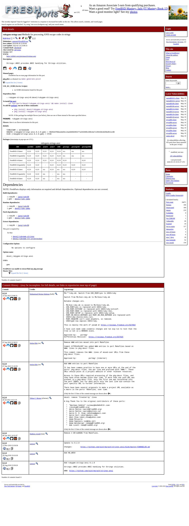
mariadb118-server (172, 117)
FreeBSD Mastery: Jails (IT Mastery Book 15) (141, 8)
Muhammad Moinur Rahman (40, 302)
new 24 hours (170, 232)
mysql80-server (171, 122)
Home (168, 174)
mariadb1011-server (173, 101)
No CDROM (170, 218)
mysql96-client (171, 131)
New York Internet (171, 42)
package (14, 107)
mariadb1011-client (173, 98)
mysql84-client (171, 125)
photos (133, 11)
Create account (171, 35)
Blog (167, 68)
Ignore (168, 210)
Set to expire (170, 226)
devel (8, 38)
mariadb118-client (172, 114)
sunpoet (32, 478)
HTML (173, 521)
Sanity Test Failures (172, 181)
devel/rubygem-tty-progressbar (27, 245)
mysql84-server (171, 128)
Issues (168, 57)
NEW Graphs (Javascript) (174, 195)
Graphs (168, 193)
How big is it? (170, 62)
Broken (168, 205)
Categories (169, 176)
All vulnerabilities (176, 156)
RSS (183, 521)
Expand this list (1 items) (19, 281)
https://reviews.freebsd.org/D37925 (106, 354)
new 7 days (170, 237)
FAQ (167, 59)
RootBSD (176, 44)
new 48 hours (170, 235)
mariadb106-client (172, 104)
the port (13, 103)
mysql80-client (171, 120)
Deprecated (170, 208)
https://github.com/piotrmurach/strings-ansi (21, 57)
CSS (177, 521)
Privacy (168, 66)
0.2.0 (4, 38)
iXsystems (180, 42)
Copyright (155, 523)
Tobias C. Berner (35, 426)
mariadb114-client (172, 109)
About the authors (172, 55)
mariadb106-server (172, 106)
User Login (169, 33)
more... (168, 87)
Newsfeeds (169, 183)
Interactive (169, 229)
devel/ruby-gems (22, 203)
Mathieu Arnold (35, 468)
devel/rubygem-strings (23, 243)
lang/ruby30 (23, 201)
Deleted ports (170, 178)
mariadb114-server (172, 112)
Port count (169, 202)
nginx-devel (170, 136)
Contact (168, 70)
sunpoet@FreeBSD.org (20, 41)
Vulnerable (170, 221)
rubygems (17, 50)
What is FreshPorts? (173, 53)
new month (170, 243)
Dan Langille (169, 523)
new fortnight (170, 240)
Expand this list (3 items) (13, 84)
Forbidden (169, 213)
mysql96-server (171, 133)
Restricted (169, 216)
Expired (169, 224)
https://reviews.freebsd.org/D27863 (118, 340)
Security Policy (171, 64)
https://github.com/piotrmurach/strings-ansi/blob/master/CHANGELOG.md (115, 482)
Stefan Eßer (34, 361)
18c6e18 (17, 48)
